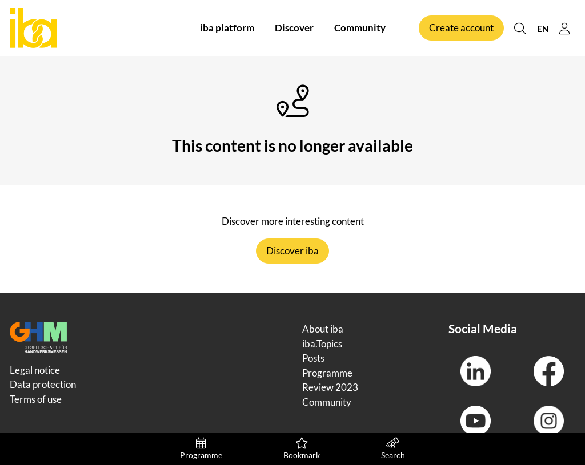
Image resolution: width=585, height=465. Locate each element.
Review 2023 (330, 387)
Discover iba (292, 251)
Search (392, 449)
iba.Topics (322, 344)
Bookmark (302, 449)
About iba (322, 329)
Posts (313, 358)
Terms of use (36, 399)
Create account (461, 28)
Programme (201, 449)
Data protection (43, 384)
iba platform (227, 28)
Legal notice (35, 370)
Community (360, 28)
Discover (294, 28)
